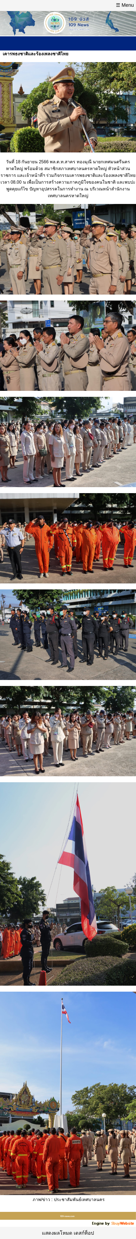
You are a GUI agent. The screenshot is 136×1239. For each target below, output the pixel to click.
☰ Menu (125, 5)
